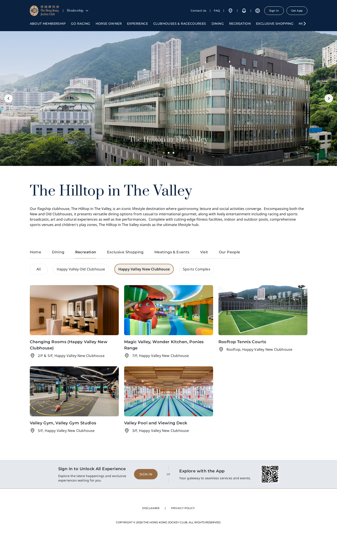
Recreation (240, 24)
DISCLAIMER (150, 508)
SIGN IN (145, 474)
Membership (78, 10)
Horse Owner (109, 24)
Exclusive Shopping (274, 24)
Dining (218, 24)
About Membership (48, 24)
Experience (137, 24)
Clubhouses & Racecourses (179, 24)
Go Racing (80, 24)
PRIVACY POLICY (183, 508)
